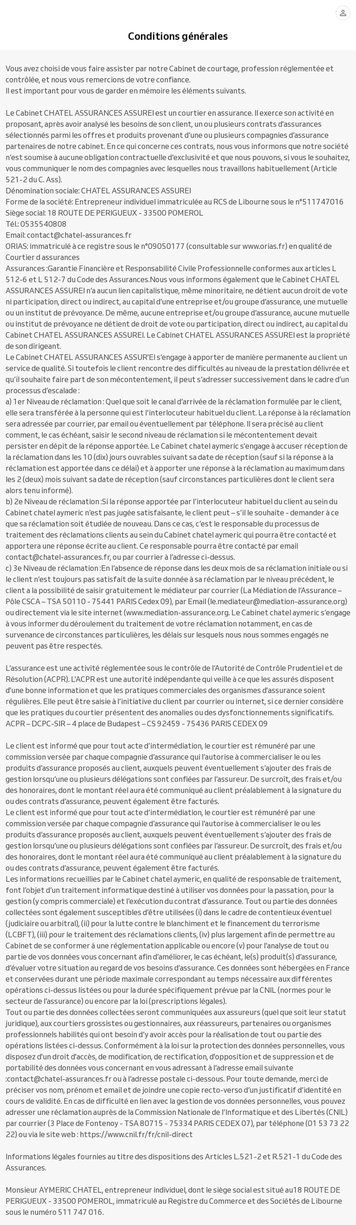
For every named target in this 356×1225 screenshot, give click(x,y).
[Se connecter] (343, 13)
